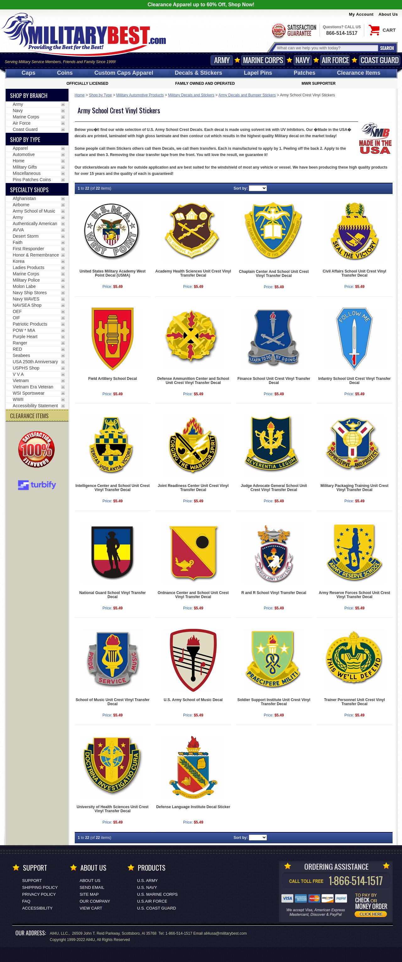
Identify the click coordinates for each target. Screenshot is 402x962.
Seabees (21, 355)
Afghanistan (24, 198)
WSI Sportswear (29, 393)
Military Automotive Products (140, 95)
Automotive (24, 154)
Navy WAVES (26, 298)
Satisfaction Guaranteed (294, 30)
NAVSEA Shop (27, 305)
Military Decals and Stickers (191, 95)
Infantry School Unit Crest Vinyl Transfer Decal (354, 380)
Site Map (89, 894)
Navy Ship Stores (30, 292)
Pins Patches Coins (32, 179)
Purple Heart (25, 336)
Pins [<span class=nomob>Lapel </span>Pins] (258, 73)
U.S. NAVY (147, 887)
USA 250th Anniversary (35, 361)
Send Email (92, 887)
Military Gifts (25, 167)
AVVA (18, 229)
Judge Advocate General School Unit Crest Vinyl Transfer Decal (274, 488)
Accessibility (37, 908)
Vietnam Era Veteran (33, 386)
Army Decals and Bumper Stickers (247, 95)
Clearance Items (358, 73)
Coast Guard (379, 60)
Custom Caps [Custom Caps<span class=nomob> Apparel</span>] (123, 73)
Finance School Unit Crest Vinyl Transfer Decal (273, 380)
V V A (18, 374)
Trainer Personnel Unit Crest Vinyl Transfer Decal (354, 702)
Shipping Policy (40, 887)
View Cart (91, 908)
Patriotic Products (30, 324)
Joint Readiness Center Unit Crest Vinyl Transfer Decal (193, 488)
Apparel (20, 148)
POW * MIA (24, 330)
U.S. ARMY (147, 880)
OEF (17, 311)
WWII (18, 399)
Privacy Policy (39, 894)
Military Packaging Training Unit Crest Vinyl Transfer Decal (354, 488)
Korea (18, 261)
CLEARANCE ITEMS (29, 416)
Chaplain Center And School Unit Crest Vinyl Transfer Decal (274, 273)
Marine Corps (263, 60)
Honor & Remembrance (36, 254)
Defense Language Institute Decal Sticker (193, 807)
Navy (303, 60)
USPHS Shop (26, 367)
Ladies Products (28, 267)
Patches (304, 73)
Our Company (95, 901)
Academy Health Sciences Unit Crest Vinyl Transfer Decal (193, 273)
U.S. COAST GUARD (156, 908)
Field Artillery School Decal (112, 378)
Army (221, 60)
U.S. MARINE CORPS (157, 894)
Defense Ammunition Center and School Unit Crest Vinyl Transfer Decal (193, 380)
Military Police (26, 280)
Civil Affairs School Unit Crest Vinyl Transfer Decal (354, 273)
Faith (18, 242)
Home (80, 95)
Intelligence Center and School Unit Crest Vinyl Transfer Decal (112, 488)
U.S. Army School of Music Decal (193, 700)
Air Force (335, 60)
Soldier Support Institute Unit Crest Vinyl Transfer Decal (273, 702)
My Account (361, 14)
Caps (28, 73)
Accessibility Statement (35, 405)
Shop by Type (100, 95)
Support (32, 880)
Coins (65, 73)
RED (17, 349)
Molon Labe (24, 286)
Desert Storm (26, 236)
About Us (388, 14)
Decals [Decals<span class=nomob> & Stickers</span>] (198, 73)
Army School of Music (34, 210)
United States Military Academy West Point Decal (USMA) (112, 273)
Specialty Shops (29, 190)
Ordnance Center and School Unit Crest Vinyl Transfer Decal (193, 595)
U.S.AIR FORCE (152, 901)
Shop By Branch (28, 95)
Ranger (20, 342)
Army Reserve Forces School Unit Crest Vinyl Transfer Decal (354, 595)
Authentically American (35, 223)
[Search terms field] (326, 48)
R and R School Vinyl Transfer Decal (274, 593)
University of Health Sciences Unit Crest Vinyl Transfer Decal (113, 809)
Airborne (21, 204)
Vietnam (21, 380)
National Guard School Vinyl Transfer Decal (112, 595)
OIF (16, 317)
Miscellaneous (27, 173)
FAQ (26, 901)
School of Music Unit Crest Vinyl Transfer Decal (112, 702)
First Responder (28, 248)
